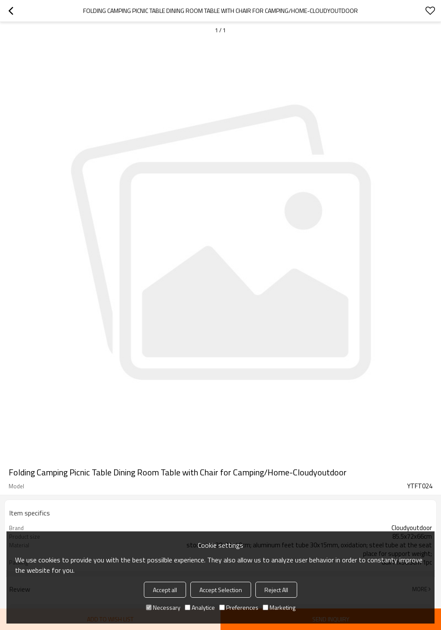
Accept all (165, 589)
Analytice (200, 607)
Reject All (276, 589)
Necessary (163, 607)
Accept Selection (220, 589)
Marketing (279, 607)
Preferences (238, 607)
